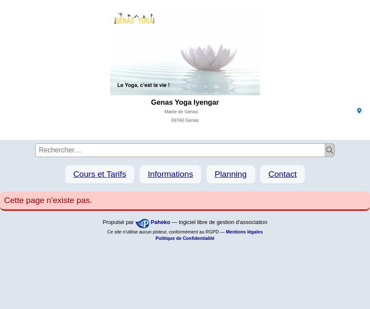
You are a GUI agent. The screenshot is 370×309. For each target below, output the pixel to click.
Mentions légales (244, 231)
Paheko (161, 222)
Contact (282, 174)
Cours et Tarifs (99, 174)
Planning (231, 174)
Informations (170, 174)
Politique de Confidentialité (185, 238)
